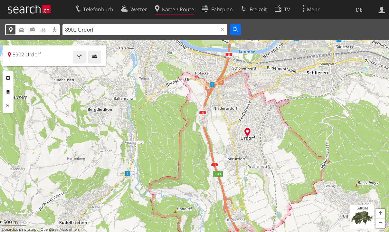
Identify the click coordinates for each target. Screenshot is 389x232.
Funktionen (8, 106)
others (74, 229)
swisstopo (30, 229)
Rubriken (8, 78)
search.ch (12, 229)
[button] (380, 213)
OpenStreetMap (54, 229)
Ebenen (8, 92)
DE (359, 9)
